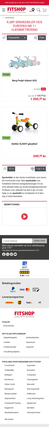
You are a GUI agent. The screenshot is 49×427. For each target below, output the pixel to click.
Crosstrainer (10, 365)
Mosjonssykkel (10, 394)
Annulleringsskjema (11, 352)
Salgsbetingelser (10, 337)
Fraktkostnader (10, 347)
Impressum (30, 342)
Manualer (31, 384)
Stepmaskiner (10, 398)
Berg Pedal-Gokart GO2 (24, 80)
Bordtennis (9, 379)
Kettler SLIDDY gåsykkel (24, 143)
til (8, 326)
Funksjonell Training (13, 403)
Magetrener (31, 403)
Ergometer (31, 365)
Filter (42, 37)
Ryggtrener (9, 408)
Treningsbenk (32, 379)
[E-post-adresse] (17, 240)
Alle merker (9, 419)
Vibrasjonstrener (33, 412)
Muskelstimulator (12, 412)
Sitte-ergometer (33, 389)
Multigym (8, 375)
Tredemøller (9, 370)
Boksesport (9, 389)
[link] (3, 255)
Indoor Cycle (10, 384)
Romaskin (31, 370)
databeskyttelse (32, 337)
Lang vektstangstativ (35, 398)
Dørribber (30, 408)
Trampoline (31, 375)
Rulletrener (31, 394)
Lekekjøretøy (9, 18)
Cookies (7, 342)
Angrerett (30, 347)
